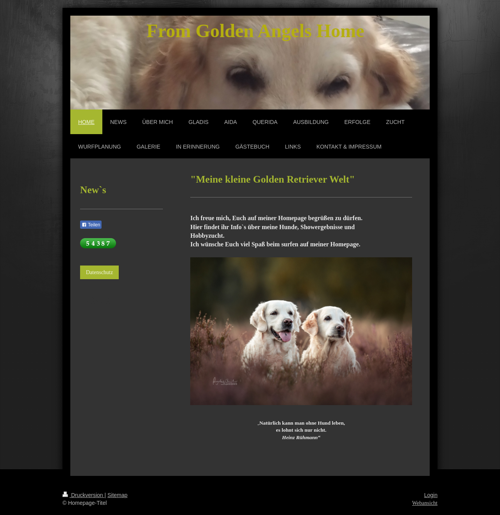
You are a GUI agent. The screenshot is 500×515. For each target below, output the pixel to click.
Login (431, 495)
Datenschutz (99, 272)
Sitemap (117, 495)
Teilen (91, 225)
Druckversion (83, 495)
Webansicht (425, 503)
